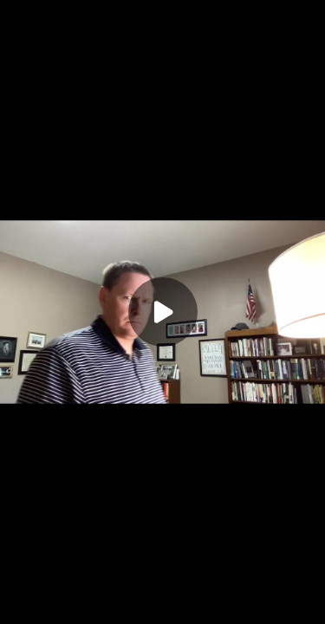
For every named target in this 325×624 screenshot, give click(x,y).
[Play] (163, 312)
